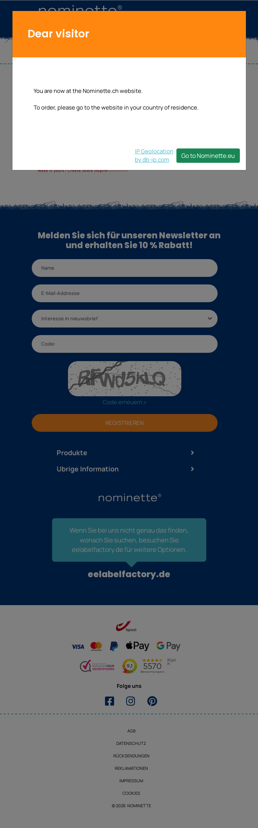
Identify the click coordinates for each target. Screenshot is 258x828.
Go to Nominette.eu (208, 155)
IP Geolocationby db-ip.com (154, 155)
